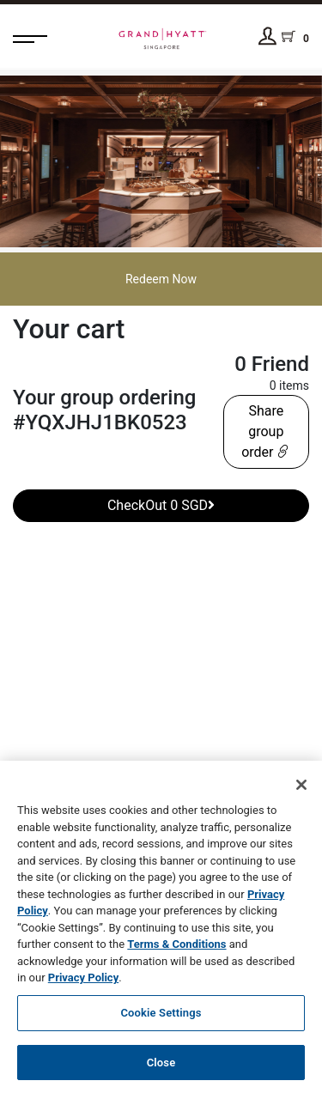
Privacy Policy (83, 980)
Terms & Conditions (176, 946)
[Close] (301, 787)
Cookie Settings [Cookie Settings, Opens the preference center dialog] (160, 1014)
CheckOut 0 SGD (161, 505)
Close (161, 1064)
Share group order (265, 431)
